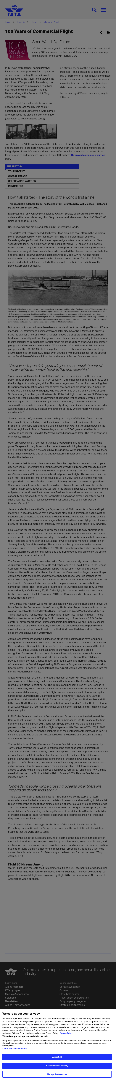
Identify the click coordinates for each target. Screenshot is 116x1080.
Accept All (57, 1057)
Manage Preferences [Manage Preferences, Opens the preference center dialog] (57, 1074)
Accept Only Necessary (57, 1065)
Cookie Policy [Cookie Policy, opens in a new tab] (66, 1033)
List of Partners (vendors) (14, 1048)
